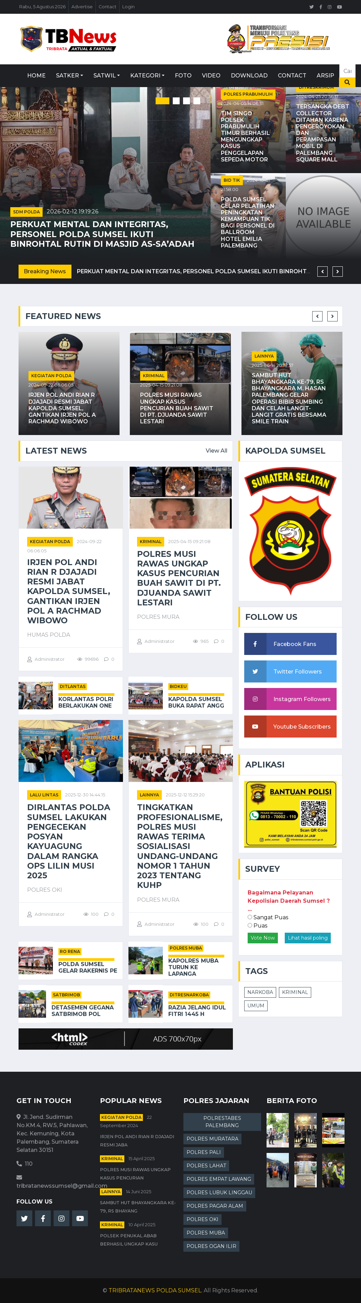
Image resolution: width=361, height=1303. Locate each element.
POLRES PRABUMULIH (248, 94)
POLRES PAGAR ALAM (215, 1206)
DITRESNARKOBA (189, 994)
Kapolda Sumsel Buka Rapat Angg (196, 702)
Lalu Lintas (44, 794)
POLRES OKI (202, 1219)
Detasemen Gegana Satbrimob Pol (83, 1010)
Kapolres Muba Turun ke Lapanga (193, 967)
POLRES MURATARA (212, 1139)
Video (211, 75)
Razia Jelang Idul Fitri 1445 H (197, 1010)
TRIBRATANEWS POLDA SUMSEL (155, 1290)
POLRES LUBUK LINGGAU (219, 1192)
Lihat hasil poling (308, 938)
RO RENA (70, 951)
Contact (107, 6)
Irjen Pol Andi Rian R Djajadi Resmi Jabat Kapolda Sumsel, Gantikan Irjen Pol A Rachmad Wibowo (62, 408)
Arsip (325, 75)
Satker (67, 75)
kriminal (154, 375)
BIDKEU (178, 686)
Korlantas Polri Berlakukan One (85, 702)
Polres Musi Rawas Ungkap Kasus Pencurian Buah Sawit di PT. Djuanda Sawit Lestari (176, 408)
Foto (183, 75)
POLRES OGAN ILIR (211, 1246)
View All (216, 450)
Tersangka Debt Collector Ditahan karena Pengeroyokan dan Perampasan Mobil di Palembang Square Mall (322, 133)
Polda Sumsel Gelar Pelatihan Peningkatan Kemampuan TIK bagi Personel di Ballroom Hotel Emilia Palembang (248, 222)
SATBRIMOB (66, 994)
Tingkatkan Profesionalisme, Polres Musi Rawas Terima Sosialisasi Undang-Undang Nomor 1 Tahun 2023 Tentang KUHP (180, 846)
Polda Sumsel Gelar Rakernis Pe (87, 967)
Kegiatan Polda (51, 375)
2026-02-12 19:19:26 (72, 211)
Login (128, 6)
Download (249, 75)
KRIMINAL (295, 992)
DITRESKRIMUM (316, 87)
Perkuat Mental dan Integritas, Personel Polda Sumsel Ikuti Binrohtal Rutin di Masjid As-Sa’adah (102, 234)
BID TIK (232, 180)
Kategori (145, 75)
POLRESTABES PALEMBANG (222, 1122)
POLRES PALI (204, 1152)
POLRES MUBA (186, 948)
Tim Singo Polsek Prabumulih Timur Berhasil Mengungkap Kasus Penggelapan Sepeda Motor (245, 136)
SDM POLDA (26, 211)
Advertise (82, 6)
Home (36, 75)
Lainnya (264, 356)
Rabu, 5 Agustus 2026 (42, 6)
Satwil (104, 75)
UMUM (255, 1006)
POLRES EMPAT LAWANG (219, 1179)
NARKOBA (260, 992)
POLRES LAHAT (206, 1166)
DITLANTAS (73, 686)
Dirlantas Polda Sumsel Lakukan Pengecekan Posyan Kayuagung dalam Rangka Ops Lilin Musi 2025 (68, 841)
